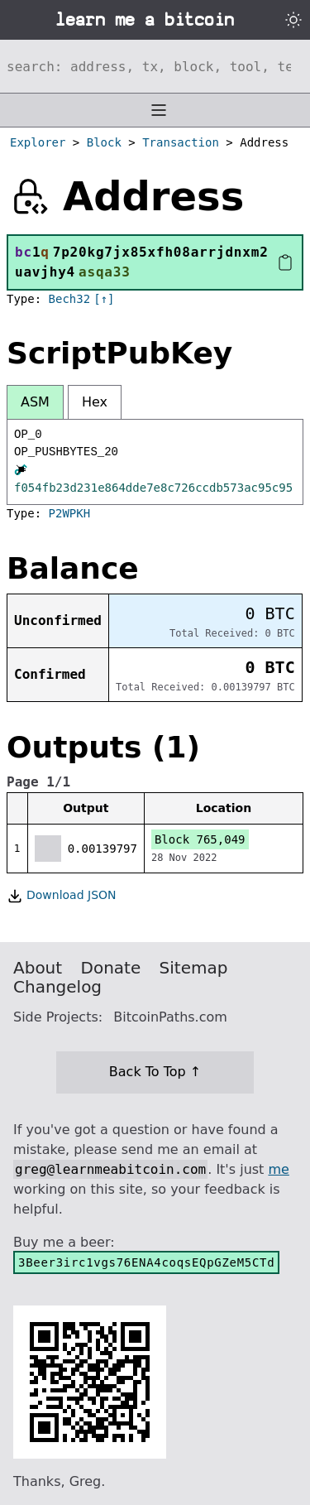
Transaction (180, 142)
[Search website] (155, 66)
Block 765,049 (200, 839)
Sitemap (194, 968)
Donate (111, 968)
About (37, 968)
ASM (35, 402)
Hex (94, 402)
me (278, 1169)
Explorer (37, 142)
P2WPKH (70, 513)
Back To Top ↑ (155, 1071)
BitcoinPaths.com (170, 1017)
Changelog (57, 987)
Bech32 (70, 298)
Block (104, 142)
